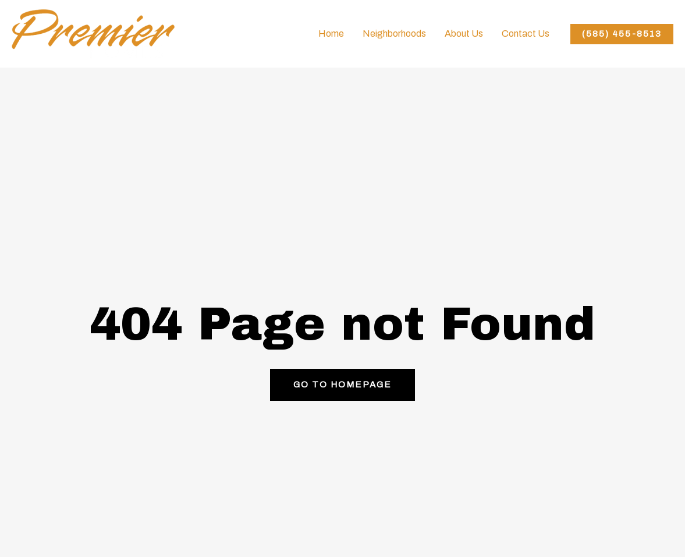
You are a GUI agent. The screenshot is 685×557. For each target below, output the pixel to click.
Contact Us (525, 33)
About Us (464, 33)
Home (331, 33)
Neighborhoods (394, 33)
